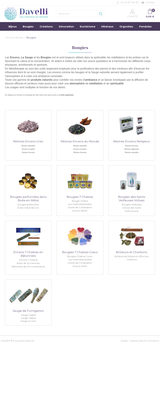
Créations (46, 26)
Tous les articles (14, 37)
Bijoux (12, 26)
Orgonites (126, 26)
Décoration (66, 26)
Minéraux (107, 26)
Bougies (28, 26)
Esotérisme (87, 26)
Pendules (145, 26)
